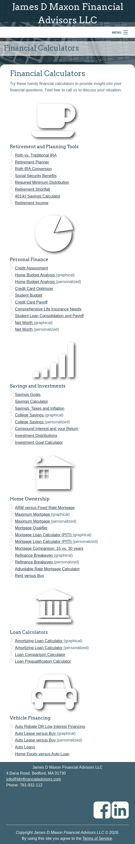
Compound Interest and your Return (46, 429)
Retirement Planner (32, 162)
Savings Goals (27, 394)
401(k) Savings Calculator (37, 196)
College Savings (30, 415)
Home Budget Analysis (35, 275)
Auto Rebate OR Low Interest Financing (50, 726)
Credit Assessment (31, 268)
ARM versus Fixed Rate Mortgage (45, 508)
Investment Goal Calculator (39, 442)
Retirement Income (31, 203)
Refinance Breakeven (34, 555)
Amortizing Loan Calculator (39, 641)
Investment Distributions (36, 435)
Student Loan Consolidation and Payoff (49, 316)
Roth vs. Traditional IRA (36, 155)
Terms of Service (97, 838)
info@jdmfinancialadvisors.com (33, 779)
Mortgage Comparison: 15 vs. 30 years (49, 548)
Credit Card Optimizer (34, 289)
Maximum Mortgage (33, 514)
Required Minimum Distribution (42, 182)
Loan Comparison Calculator (40, 655)
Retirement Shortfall (32, 189)
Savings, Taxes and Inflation (39, 408)
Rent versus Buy (29, 576)
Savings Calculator (31, 401)
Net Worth (24, 323)
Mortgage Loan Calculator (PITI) (44, 535)
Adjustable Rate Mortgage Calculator (47, 569)
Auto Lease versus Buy (36, 733)
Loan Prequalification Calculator (43, 661)
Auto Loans (25, 747)
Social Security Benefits (36, 176)
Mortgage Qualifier (31, 528)
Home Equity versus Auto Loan (42, 754)
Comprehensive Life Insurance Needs (48, 309)
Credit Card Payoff (31, 302)
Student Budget (28, 295)
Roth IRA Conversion (33, 169)
